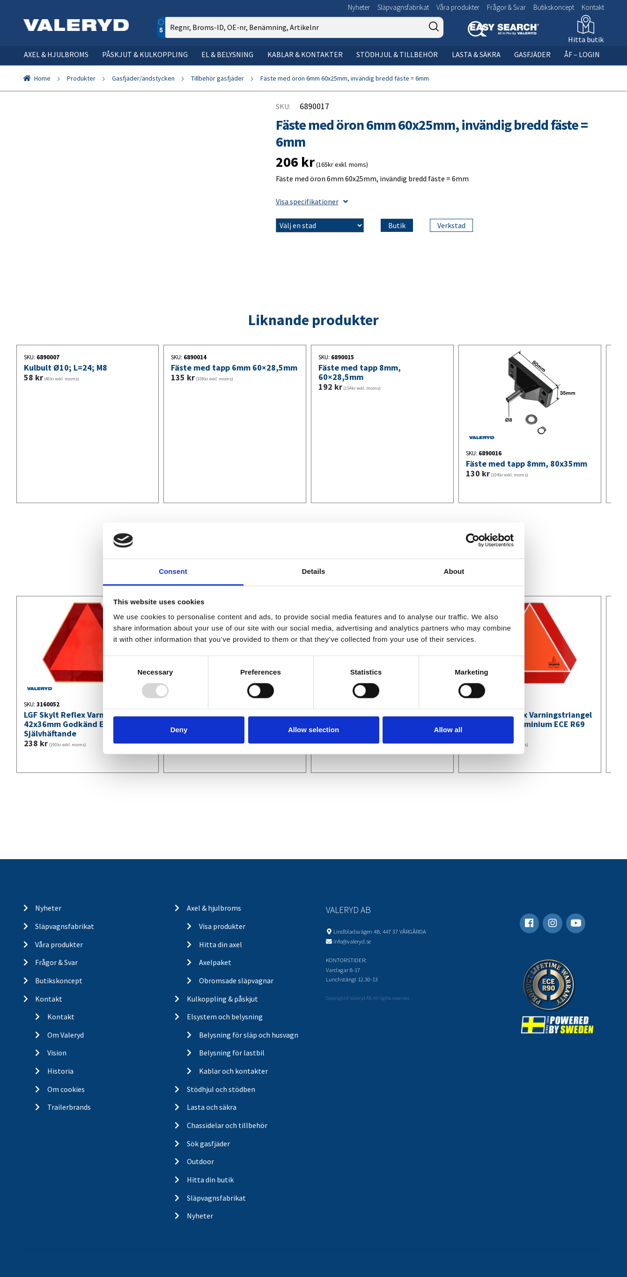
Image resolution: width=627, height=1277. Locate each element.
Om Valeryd (65, 1034)
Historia (60, 1071)
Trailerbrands (69, 1107)
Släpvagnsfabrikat (403, 7)
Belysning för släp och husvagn (248, 1034)
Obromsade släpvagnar (236, 980)
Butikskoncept (553, 7)
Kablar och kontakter (233, 1071)
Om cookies (66, 1089)
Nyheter (359, 7)
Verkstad (451, 225)
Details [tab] (313, 571)
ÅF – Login (582, 54)
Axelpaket (215, 962)
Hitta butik (586, 39)
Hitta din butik (210, 1179)
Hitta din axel (220, 944)
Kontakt (593, 7)
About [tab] (454, 571)
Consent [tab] (173, 571)
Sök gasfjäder (208, 1143)
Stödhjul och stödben (221, 1089)
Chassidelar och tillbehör (227, 1125)
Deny (179, 730)
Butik (397, 225)
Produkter (81, 78)
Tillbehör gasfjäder (217, 78)
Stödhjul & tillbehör (397, 54)
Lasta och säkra (211, 1107)
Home (42, 78)
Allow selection (313, 730)
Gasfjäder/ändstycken (143, 78)
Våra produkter (457, 7)
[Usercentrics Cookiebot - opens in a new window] (473, 541)
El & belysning (227, 54)
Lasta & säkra (476, 54)
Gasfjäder (532, 54)
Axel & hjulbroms (56, 54)
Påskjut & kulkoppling (145, 54)
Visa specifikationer (312, 201)
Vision (56, 1052)
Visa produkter (222, 926)
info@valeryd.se (352, 941)
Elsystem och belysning (225, 1016)
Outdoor (200, 1161)
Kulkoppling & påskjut (222, 998)
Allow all (448, 730)
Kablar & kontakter (305, 54)
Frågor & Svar (506, 7)
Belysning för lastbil (232, 1052)
